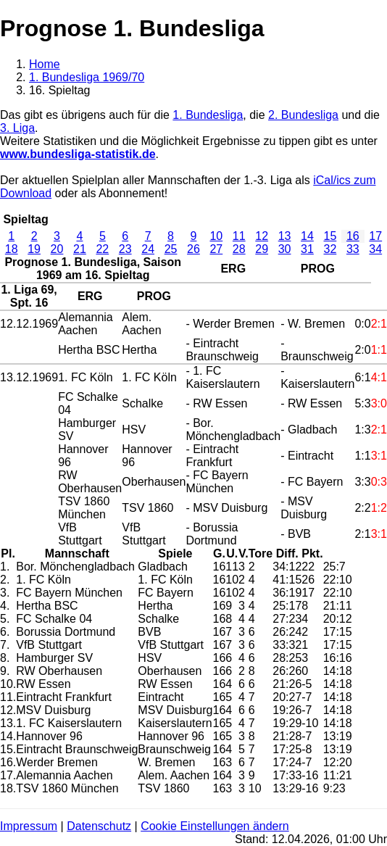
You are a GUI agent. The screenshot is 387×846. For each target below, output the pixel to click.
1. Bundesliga (207, 115)
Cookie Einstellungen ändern (215, 826)
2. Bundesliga (303, 115)
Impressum (28, 826)
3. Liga (17, 128)
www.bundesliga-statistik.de (78, 154)
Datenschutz (99, 826)
